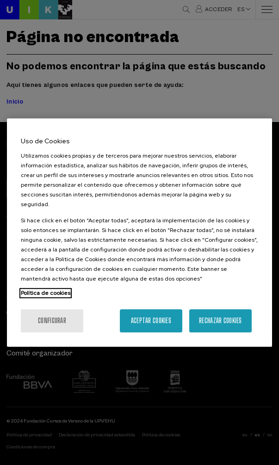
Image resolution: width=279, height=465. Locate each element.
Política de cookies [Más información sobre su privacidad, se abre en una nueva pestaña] (45, 293)
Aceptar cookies (151, 320)
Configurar (52, 320)
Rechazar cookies (220, 320)
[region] (139, 232)
